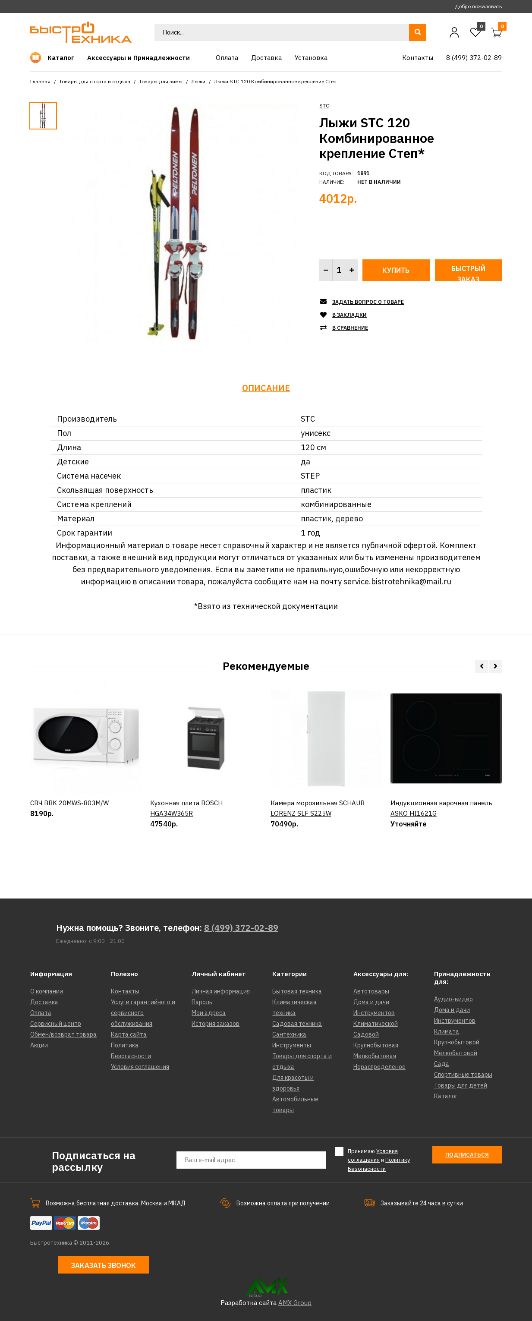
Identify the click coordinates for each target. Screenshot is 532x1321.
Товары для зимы (161, 81)
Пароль (202, 1002)
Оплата (40, 1013)
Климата (446, 1031)
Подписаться (467, 1154)
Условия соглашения (140, 1067)
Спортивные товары (463, 1074)
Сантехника (289, 1034)
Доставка (44, 1002)
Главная (40, 81)
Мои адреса (209, 1013)
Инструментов (374, 1013)
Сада (441, 1064)
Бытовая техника (297, 991)
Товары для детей (460, 1085)
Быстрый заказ (468, 272)
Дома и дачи (371, 1002)
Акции (39, 1045)
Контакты (125, 991)
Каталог (446, 1096)
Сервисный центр (55, 1024)
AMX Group (295, 1303)
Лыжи (198, 81)
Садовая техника (297, 1024)
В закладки (349, 315)
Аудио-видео (453, 999)
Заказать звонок (103, 1265)
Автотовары (371, 991)
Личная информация (221, 991)
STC (324, 105)
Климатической (375, 1024)
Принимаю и (379, 1160)
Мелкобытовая (374, 1056)
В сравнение (350, 328)
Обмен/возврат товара (63, 1034)
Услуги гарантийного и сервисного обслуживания (143, 1013)
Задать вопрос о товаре (368, 302)
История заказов (215, 1024)
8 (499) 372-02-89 (241, 927)
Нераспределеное (379, 1067)
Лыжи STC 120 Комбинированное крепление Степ (275, 81)
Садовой (366, 1034)
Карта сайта (129, 1034)
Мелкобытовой (455, 1053)
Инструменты (291, 1045)
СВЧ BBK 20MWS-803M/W (69, 840)
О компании (46, 991)
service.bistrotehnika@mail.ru (397, 581)
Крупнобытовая (375, 1045)
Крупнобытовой (456, 1042)
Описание (266, 388)
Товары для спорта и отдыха (94, 81)
